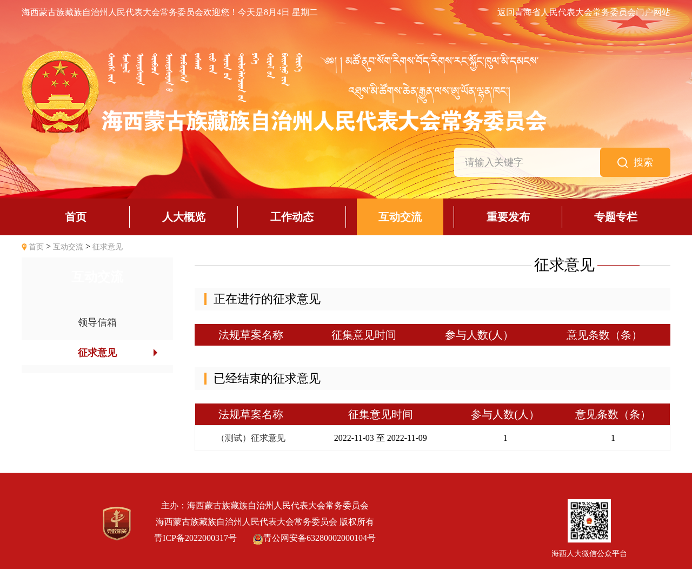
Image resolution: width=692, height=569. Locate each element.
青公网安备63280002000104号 (314, 537)
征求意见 (107, 247)
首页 (36, 247)
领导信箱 (97, 322)
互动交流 (68, 247)
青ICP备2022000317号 (195, 537)
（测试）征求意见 (250, 437)
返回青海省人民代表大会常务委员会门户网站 (583, 12)
